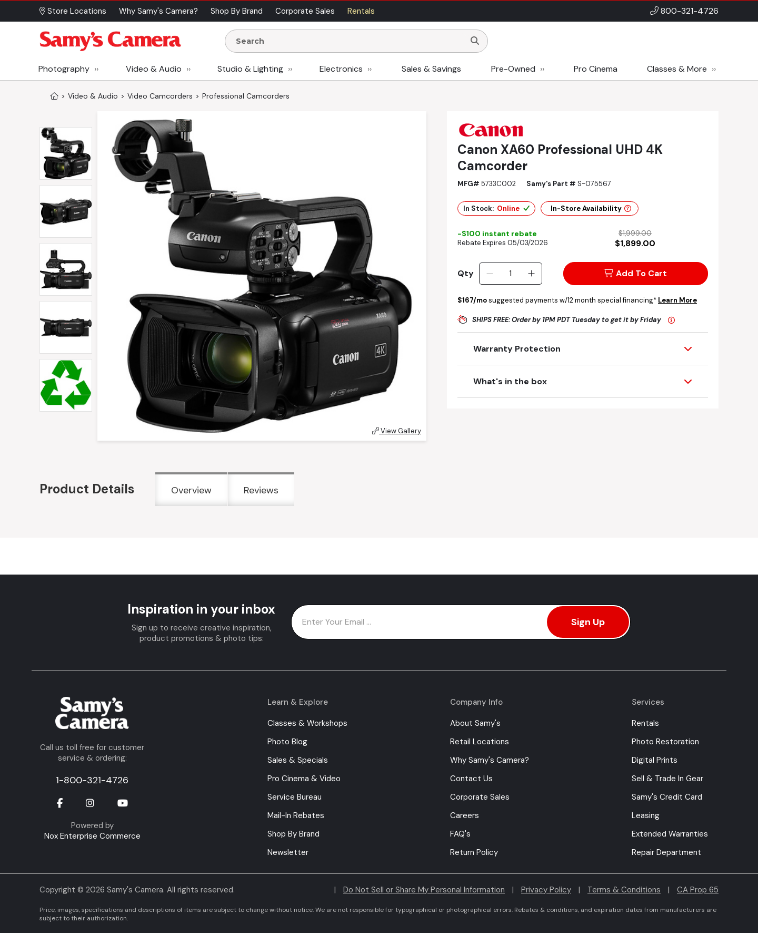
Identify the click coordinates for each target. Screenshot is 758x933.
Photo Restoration (665, 741)
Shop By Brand (293, 834)
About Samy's (475, 723)
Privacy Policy (546, 890)
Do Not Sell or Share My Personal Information (424, 890)
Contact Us (471, 778)
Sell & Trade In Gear (667, 778)
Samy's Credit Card (667, 797)
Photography (63, 68)
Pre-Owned (513, 68)
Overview (191, 490)
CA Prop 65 (698, 890)
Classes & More (677, 68)
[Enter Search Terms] (349, 41)
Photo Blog (287, 741)
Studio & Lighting (250, 68)
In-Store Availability (591, 208)
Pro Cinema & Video (304, 778)
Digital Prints (654, 760)
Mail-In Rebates (295, 815)
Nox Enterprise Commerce (92, 836)
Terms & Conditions (624, 890)
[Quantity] (510, 273)
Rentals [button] (361, 11)
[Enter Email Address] (461, 622)
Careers (464, 815)
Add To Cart (635, 273)
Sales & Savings (431, 68)
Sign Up (588, 622)
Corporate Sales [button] (305, 11)
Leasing (646, 815)
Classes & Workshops (307, 723)
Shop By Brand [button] (237, 11)
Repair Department (666, 852)
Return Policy (474, 852)
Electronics (341, 68)
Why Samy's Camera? (489, 760)
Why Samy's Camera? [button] (158, 11)
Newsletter (287, 852)
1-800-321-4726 (92, 780)
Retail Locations (479, 741)
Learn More (677, 300)
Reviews (261, 490)
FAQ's (460, 834)
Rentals (645, 723)
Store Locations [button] (72, 11)
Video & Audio (154, 68)
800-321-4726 (690, 10)
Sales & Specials (297, 760)
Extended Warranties (670, 834)
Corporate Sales (480, 797)
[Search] (474, 41)
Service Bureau (294, 797)
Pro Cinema (595, 68)
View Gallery (396, 430)
